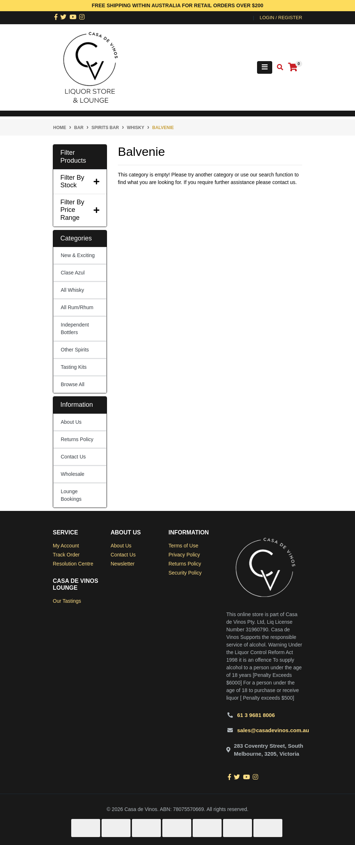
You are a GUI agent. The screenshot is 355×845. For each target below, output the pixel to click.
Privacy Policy (184, 555)
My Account (66, 546)
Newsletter (122, 564)
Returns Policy (77, 439)
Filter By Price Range (79, 210)
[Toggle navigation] (264, 67)
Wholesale (72, 474)
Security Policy (185, 573)
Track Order (66, 555)
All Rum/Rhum (77, 307)
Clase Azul (73, 273)
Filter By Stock (79, 181)
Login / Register (281, 17)
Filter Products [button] (73, 156)
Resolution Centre (73, 564)
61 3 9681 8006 (256, 715)
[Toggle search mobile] (277, 67)
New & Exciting (78, 255)
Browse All (72, 384)
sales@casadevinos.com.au (273, 730)
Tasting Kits (74, 367)
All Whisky (72, 290)
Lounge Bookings (71, 495)
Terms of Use (183, 546)
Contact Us (73, 457)
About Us (71, 422)
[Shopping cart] (292, 67)
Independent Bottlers (75, 328)
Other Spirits (75, 350)
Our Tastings (67, 601)
